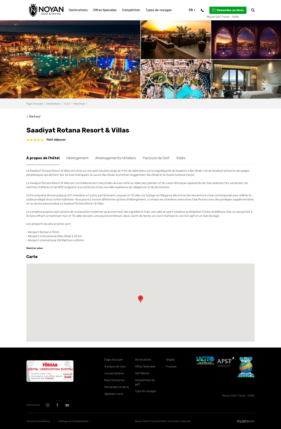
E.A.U (67, 103)
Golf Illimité (142, 373)
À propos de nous (115, 366)
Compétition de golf (145, 382)
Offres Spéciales (145, 366)
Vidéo (181, 158)
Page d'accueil (34, 103)
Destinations (78, 10)
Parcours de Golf (156, 158)
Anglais (170, 359)
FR (192, 10)
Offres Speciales (104, 10)
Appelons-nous (113, 394)
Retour (33, 116)
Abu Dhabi (79, 103)
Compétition (131, 10)
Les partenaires (114, 373)
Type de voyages (145, 391)
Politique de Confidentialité (73, 421)
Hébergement (77, 158)
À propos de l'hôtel (43, 158)
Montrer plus (34, 248)
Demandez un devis (228, 10)
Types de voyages (159, 10)
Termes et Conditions (38, 421)
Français (171, 366)
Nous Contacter (114, 380)
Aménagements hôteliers (115, 158)
